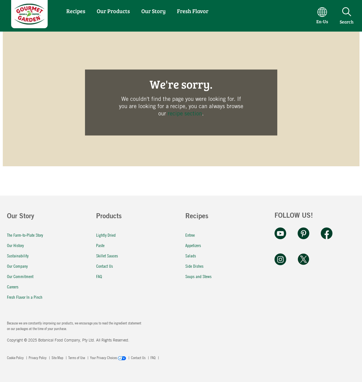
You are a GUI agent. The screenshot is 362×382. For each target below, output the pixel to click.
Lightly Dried (106, 235)
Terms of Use (77, 357)
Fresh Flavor (192, 11)
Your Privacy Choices (108, 357)
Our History (15, 245)
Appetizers (193, 245)
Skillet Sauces (107, 255)
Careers (12, 286)
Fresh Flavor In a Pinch (24, 297)
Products (109, 216)
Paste (100, 245)
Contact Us (104, 266)
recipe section (185, 113)
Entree (190, 235)
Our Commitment (20, 276)
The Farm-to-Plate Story (25, 235)
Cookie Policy (16, 357)
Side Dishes (194, 266)
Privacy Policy (38, 357)
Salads (190, 255)
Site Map (58, 357)
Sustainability (17, 255)
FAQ (99, 276)
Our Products (113, 11)
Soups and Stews (198, 276)
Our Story (153, 11)
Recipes (75, 11)
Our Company (17, 266)
